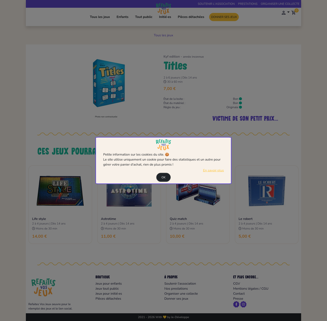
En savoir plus (213, 170)
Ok (163, 177)
